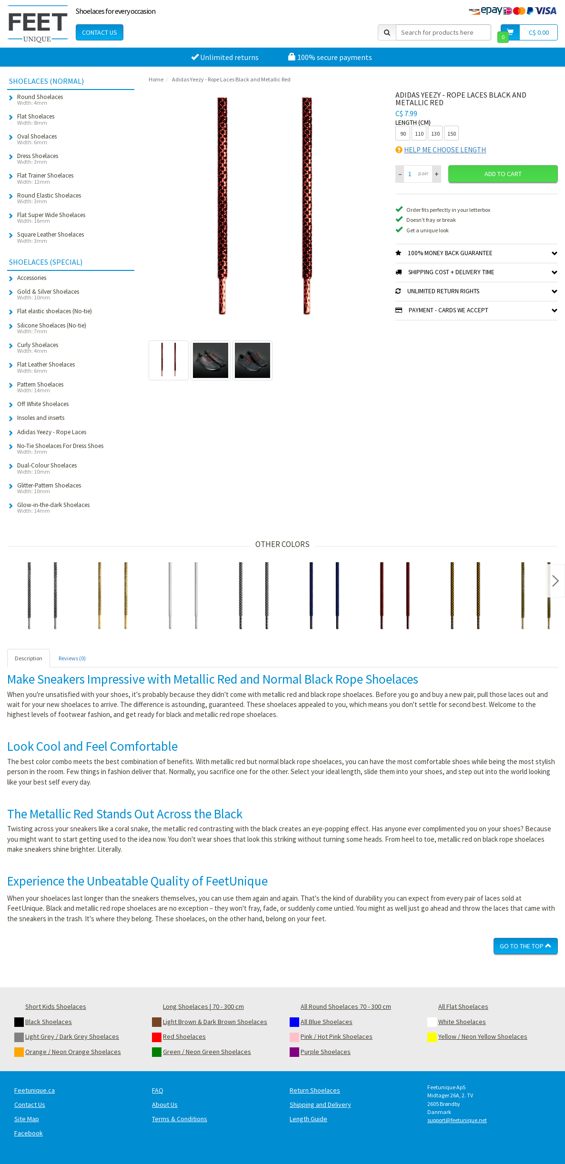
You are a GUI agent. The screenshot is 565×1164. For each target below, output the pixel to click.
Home (156, 79)
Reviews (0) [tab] (72, 658)
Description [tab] (28, 658)
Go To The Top (526, 946)
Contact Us (99, 32)
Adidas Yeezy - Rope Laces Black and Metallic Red (231, 79)
